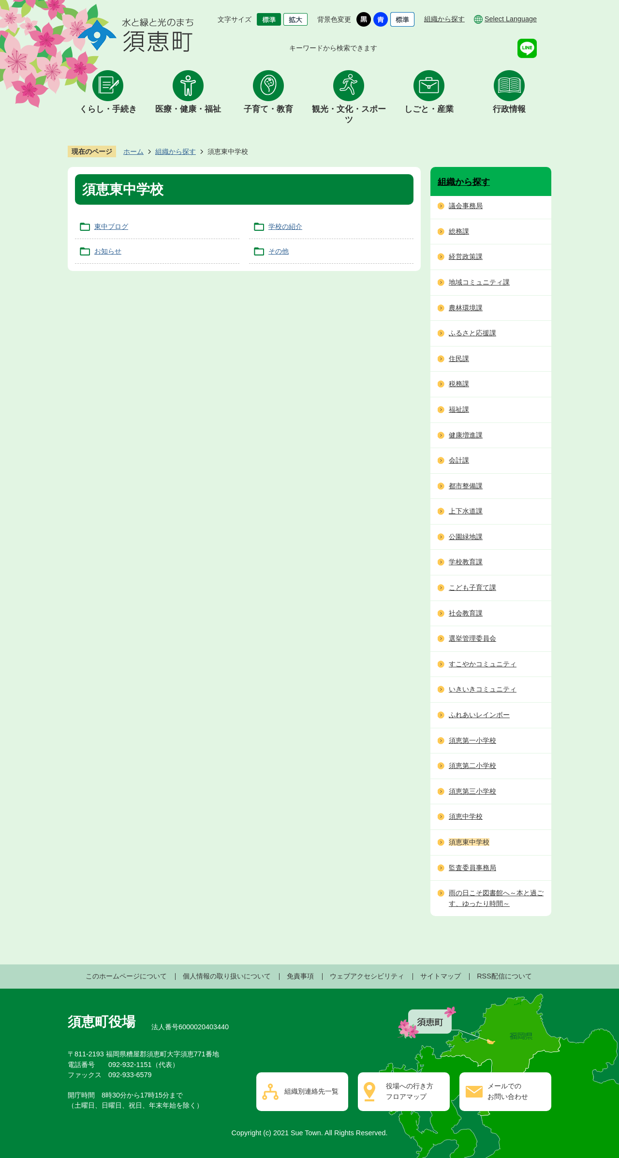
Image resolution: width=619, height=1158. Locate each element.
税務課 (459, 384)
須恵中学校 (466, 816)
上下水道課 (466, 511)
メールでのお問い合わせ (507, 1091)
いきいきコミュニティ (482, 689)
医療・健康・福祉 (188, 109)
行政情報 (509, 109)
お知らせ (107, 251)
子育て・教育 (268, 109)
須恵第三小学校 (472, 791)
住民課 (459, 358)
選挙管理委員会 (472, 638)
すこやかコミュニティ (482, 664)
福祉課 (459, 409)
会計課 (459, 460)
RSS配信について (504, 976)
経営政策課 (466, 256)
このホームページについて (126, 976)
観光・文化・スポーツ (349, 114)
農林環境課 (466, 308)
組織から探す (444, 19)
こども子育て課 (472, 587)
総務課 (459, 231)
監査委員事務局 (472, 868)
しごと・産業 (429, 109)
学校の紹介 (285, 226)
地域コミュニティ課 (479, 282)
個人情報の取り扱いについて (227, 976)
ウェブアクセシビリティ (367, 976)
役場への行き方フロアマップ (409, 1091)
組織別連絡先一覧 (311, 1091)
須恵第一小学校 (472, 740)
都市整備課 (466, 486)
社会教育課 (466, 613)
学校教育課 (466, 562)
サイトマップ (440, 976)
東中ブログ (111, 226)
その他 (278, 251)
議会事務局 (466, 206)
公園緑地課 (466, 537)
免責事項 (300, 976)
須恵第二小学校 (472, 765)
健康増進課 (466, 435)
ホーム (133, 151)
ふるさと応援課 (472, 333)
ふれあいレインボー (479, 715)
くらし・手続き (108, 109)
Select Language (511, 19)
